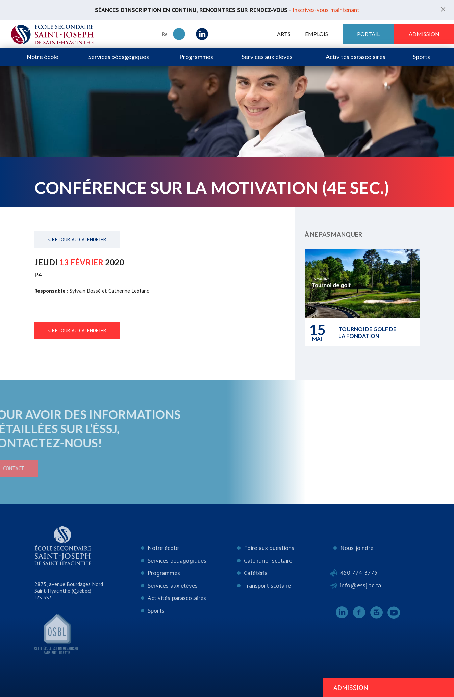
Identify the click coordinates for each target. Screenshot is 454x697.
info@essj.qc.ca (360, 585)
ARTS (284, 34)
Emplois (316, 34)
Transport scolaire (267, 585)
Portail (368, 34)
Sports (421, 56)
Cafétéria (256, 573)
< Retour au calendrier (77, 239)
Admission (424, 34)
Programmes (196, 56)
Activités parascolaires (355, 56)
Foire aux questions (269, 548)
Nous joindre (356, 548)
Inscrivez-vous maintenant (326, 10)
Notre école (42, 56)
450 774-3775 (359, 573)
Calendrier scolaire (268, 560)
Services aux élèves (267, 56)
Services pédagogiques (118, 56)
